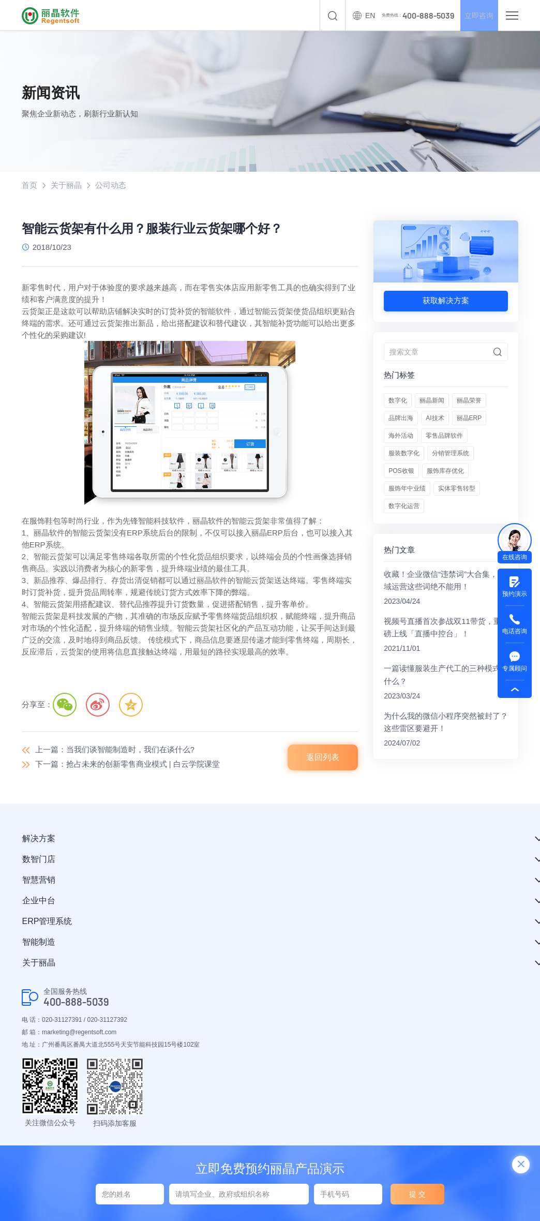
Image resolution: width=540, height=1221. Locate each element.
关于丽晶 (66, 185)
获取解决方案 (446, 300)
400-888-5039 (76, 1002)
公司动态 (110, 185)
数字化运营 (403, 506)
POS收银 (401, 470)
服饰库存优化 (445, 470)
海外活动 (400, 435)
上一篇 (114, 750)
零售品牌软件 (444, 435)
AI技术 (435, 418)
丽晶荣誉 (469, 400)
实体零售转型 (456, 488)
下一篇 (127, 765)
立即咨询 (474, 15)
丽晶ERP (469, 418)
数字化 (397, 400)
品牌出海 (400, 418)
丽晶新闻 (431, 400)
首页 (29, 185)
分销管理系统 (450, 453)
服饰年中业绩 (407, 488)
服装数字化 (403, 453)
